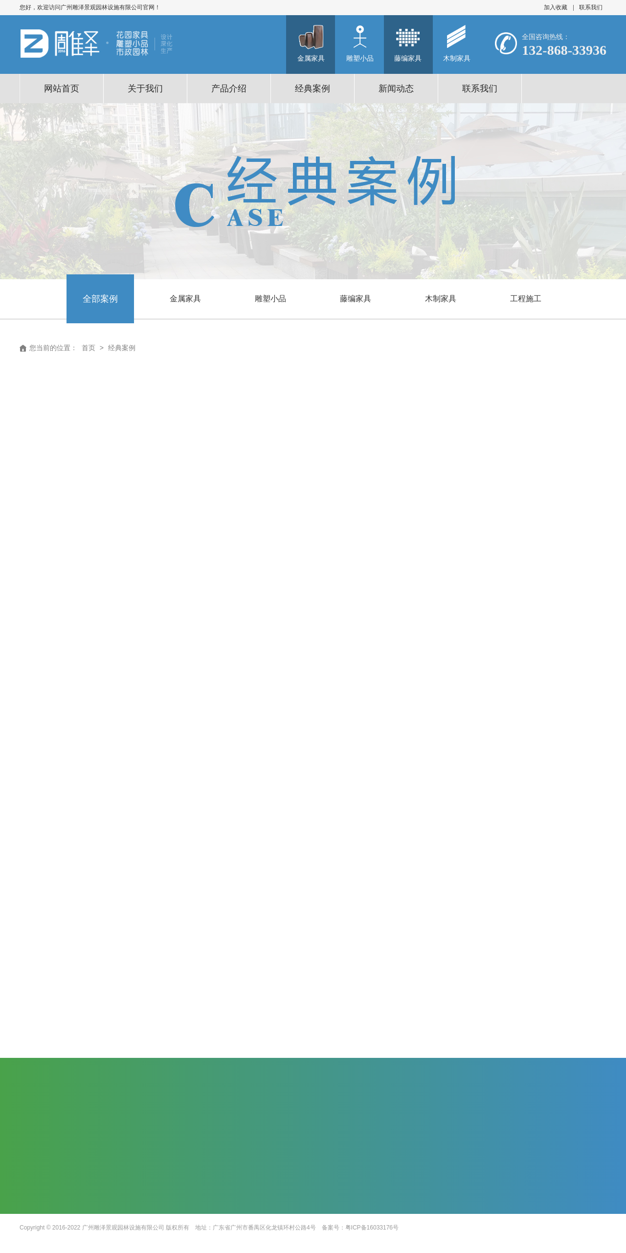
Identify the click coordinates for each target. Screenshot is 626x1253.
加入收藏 (555, 7)
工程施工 (525, 298)
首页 (88, 348)
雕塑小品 (270, 298)
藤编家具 (355, 298)
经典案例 (312, 88)
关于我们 (145, 88)
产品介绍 (228, 88)
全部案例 (100, 299)
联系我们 (591, 7)
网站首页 (61, 88)
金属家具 (185, 298)
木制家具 (440, 298)
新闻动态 (396, 88)
